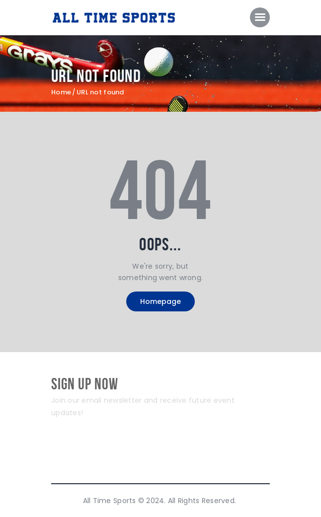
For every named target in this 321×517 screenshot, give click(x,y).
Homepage (160, 301)
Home (61, 92)
